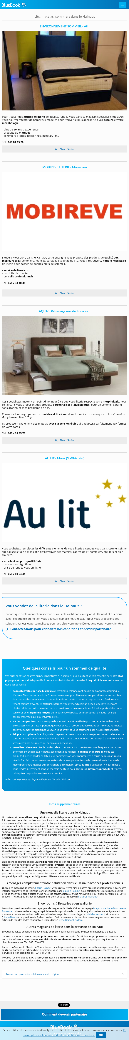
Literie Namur (10, 917)
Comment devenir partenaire (64, 1014)
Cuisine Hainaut (71, 890)
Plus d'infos (66, 149)
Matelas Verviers (95, 914)
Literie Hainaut (43, 888)
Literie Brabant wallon (70, 920)
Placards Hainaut (87, 896)
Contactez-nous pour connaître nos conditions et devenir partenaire (60, 629)
